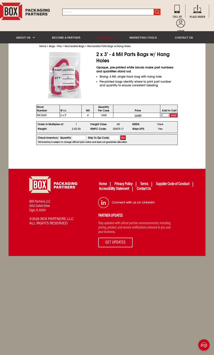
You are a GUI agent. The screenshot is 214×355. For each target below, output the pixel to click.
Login (138, 115)
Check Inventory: (48, 138)
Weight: (42, 129)
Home (42, 46)
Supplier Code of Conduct (172, 184)
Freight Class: (98, 124)
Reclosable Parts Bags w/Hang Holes (109, 46)
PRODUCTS (107, 37)
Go (123, 137)
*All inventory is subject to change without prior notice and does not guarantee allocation (82, 142)
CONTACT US (184, 37)
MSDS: (136, 124)
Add (173, 115)
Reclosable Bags (75, 46)
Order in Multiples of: (51, 124)
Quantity (65, 138)
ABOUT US (25, 37)
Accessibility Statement (114, 189)
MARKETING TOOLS (143, 37)
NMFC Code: (98, 129)
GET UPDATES (115, 242)
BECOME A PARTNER (66, 37)
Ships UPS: (138, 129)
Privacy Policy (123, 184)
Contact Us (144, 189)
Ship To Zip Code (98, 138)
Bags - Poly (55, 46)
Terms (144, 184)
